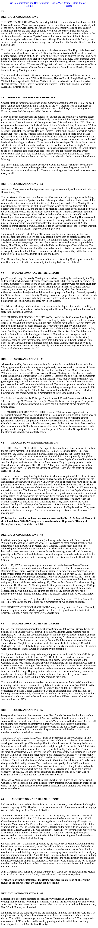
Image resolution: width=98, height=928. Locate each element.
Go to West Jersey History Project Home (69, 4)
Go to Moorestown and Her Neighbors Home (29, 4)
